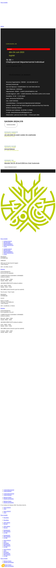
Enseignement (7, 530)
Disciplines (6, 517)
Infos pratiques (7, 531)
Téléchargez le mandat (20, 74)
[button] (3, 565)
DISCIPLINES (7, 242)
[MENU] (28, 24)
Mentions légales (7, 497)
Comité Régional (7, 491)
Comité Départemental (9, 490)
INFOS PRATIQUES (8, 245)
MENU (2, 26)
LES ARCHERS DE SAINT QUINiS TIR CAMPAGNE (20, 135)
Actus (5, 508)
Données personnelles (9, 498)
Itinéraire (3, 269)
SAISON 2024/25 (8, 241)
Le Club (5, 532)
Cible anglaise (7, 522)
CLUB (5, 246)
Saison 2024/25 (7, 507)
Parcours (6, 524)
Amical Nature (9, 149)
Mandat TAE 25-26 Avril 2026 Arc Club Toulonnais (21, 163)
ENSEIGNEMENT (8, 244)
